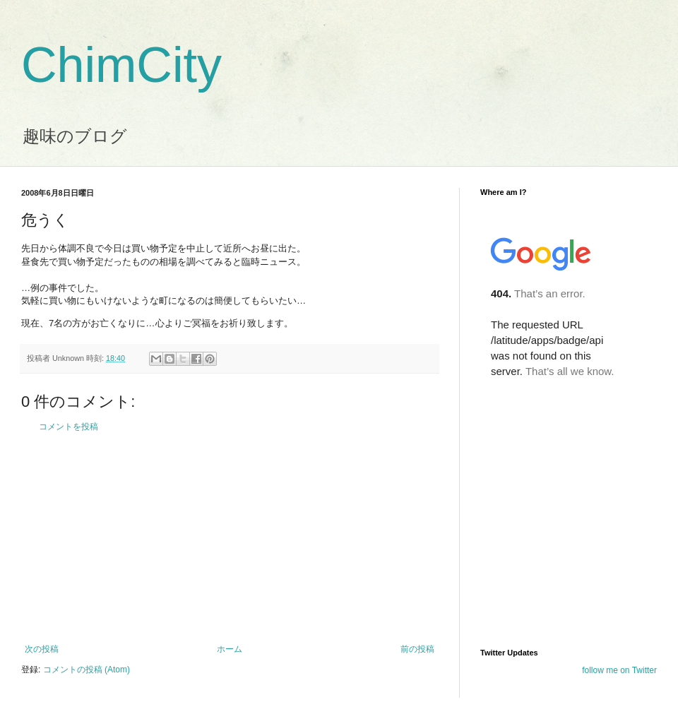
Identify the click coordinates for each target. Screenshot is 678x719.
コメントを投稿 (68, 427)
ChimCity (121, 65)
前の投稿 (417, 649)
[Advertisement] (229, 538)
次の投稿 (42, 649)
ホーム (229, 649)
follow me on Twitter (619, 670)
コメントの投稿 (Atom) (86, 670)
